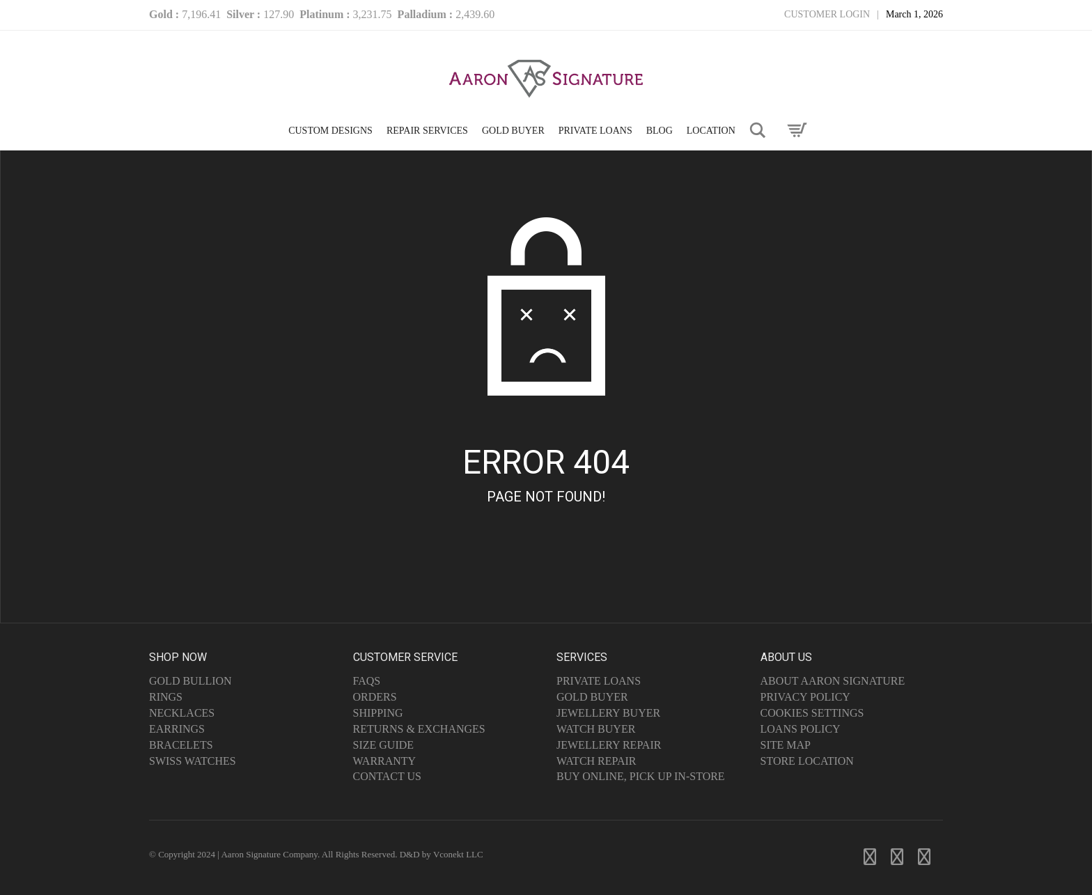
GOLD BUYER (513, 130)
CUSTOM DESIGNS (330, 130)
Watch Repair (596, 761)
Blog (659, 130)
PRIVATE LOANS (595, 130)
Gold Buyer (592, 697)
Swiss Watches (192, 761)
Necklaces (181, 713)
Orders (375, 697)
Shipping (378, 713)
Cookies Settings (812, 713)
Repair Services (427, 130)
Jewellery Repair (608, 745)
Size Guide (383, 745)
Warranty (384, 761)
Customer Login (827, 14)
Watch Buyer (595, 729)
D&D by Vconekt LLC (441, 854)
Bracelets (181, 745)
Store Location (807, 761)
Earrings (177, 729)
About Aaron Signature (832, 681)
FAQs (367, 681)
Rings (165, 697)
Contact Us (387, 776)
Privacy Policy (805, 697)
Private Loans (598, 681)
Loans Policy (800, 729)
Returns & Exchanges (419, 729)
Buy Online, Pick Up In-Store (640, 776)
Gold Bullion (190, 681)
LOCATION (711, 130)
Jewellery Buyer (608, 713)
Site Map (785, 745)
